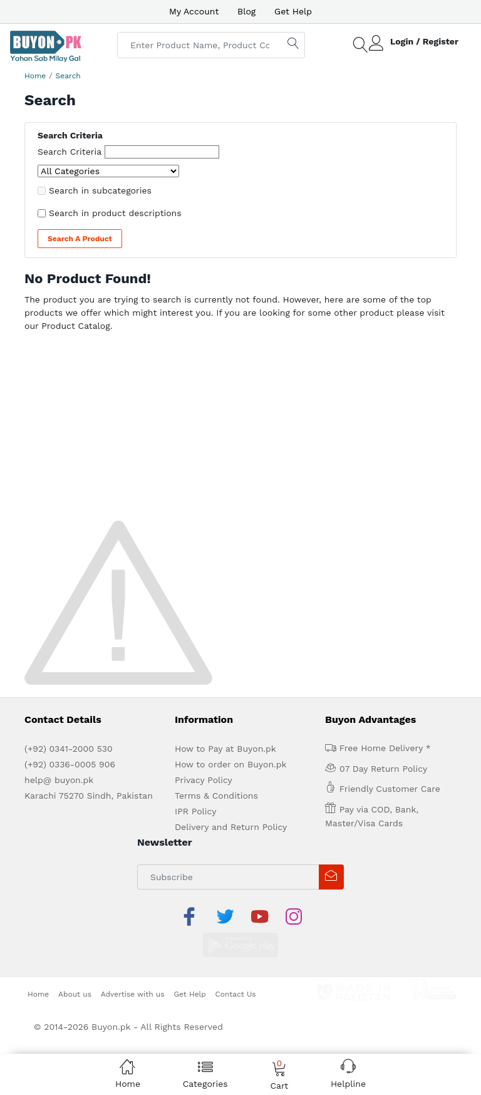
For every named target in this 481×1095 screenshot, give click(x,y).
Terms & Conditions (216, 796)
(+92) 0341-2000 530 (68, 749)
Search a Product (80, 238)
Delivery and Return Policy (231, 827)
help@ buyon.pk (58, 780)
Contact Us (235, 963)
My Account (194, 11)
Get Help (293, 11)
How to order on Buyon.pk (231, 764)
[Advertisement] (240, 429)
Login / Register (424, 41)
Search (68, 75)
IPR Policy (195, 811)
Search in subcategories (100, 190)
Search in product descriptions (115, 213)
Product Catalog (75, 326)
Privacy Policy (203, 780)
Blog (246, 11)
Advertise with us (133, 963)
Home (35, 75)
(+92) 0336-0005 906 (69, 764)
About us (74, 963)
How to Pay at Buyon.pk (225, 749)
